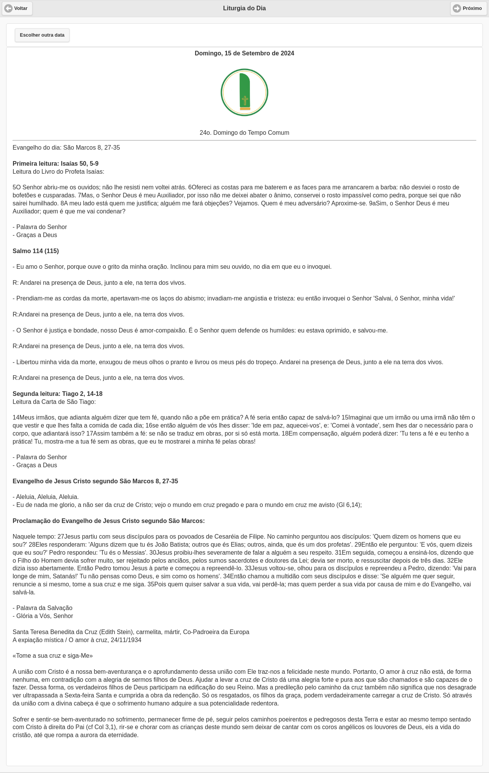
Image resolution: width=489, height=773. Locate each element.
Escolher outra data (42, 35)
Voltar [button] (21, 8)
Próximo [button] (472, 8)
